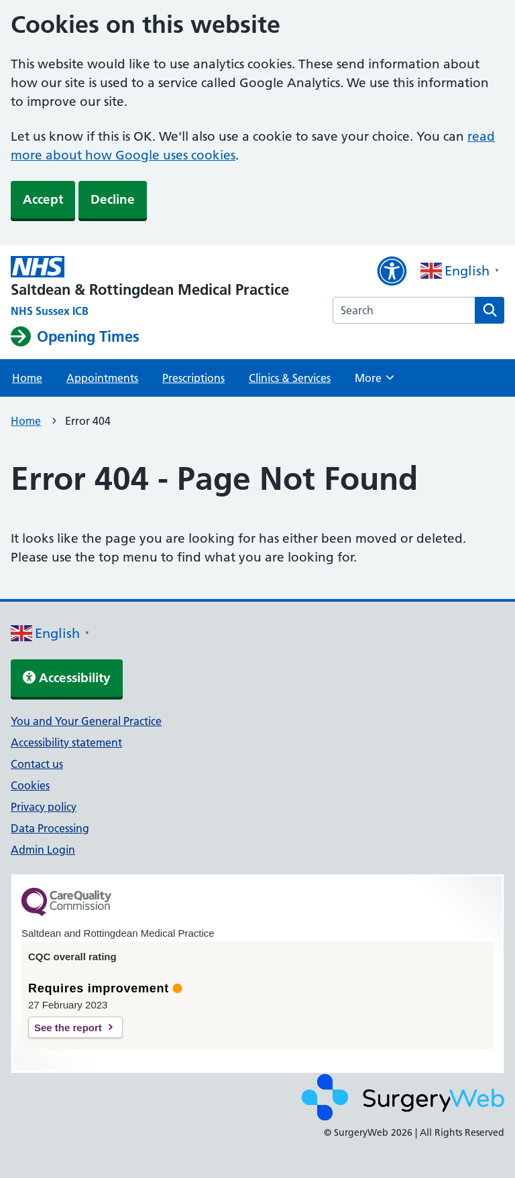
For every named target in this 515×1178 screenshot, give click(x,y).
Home (27, 378)
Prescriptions (193, 378)
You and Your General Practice (86, 721)
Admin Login (43, 849)
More (374, 382)
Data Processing (50, 828)
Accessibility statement (66, 742)
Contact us (37, 764)
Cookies (30, 785)
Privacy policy (43, 806)
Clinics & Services (290, 378)
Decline (113, 199)
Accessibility (67, 677)
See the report (68, 1027)
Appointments (102, 378)
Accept (43, 199)
